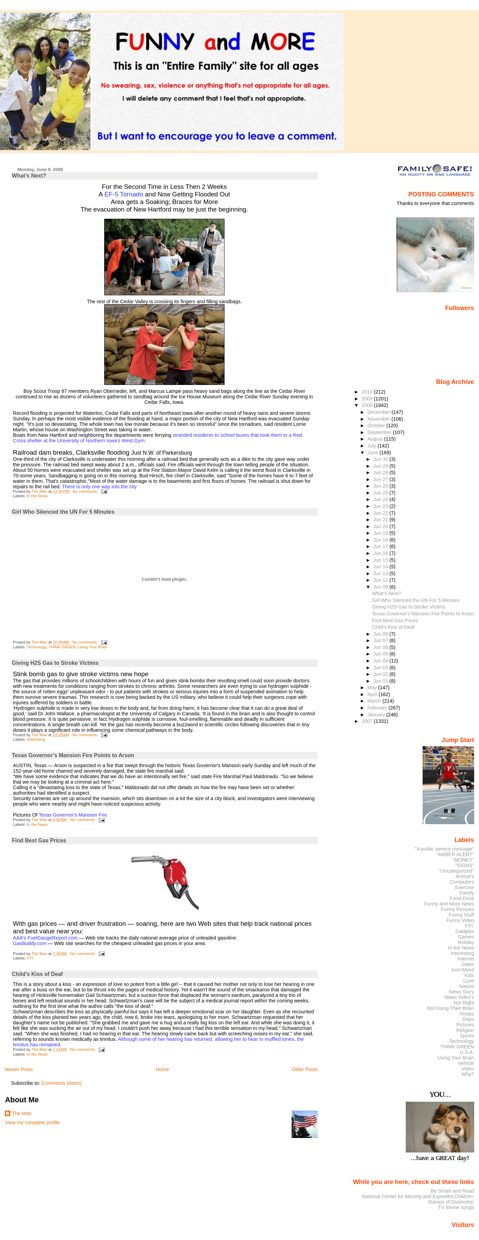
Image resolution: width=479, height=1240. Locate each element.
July (373, 445)
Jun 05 (381, 654)
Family (466, 893)
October (377, 425)
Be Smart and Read (452, 1191)
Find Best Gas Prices (39, 840)
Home (162, 1069)
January (377, 714)
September (380, 432)
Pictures (465, 1024)
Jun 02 (381, 674)
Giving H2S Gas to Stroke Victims (55, 663)
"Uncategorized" (456, 871)
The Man (21, 1113)
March (375, 701)
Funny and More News (449, 904)
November (380, 419)
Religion (465, 1030)
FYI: (30, 958)
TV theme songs (456, 1207)
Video (467, 1068)
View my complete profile (32, 1122)
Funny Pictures (457, 909)
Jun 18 (381, 540)
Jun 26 (381, 486)
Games (466, 937)
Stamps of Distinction (451, 1202)
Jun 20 (381, 526)
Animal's (465, 876)
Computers (462, 882)
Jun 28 (381, 472)
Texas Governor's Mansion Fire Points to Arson (73, 755)
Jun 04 (381, 660)
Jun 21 (381, 519)
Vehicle (466, 1063)
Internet (465, 959)
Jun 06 (381, 647)
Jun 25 (381, 493)
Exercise (464, 887)
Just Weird (462, 969)
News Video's (459, 997)
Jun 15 (381, 560)
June (374, 452)
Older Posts (305, 1069)
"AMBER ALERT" (455, 854)
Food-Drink (462, 898)
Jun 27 (381, 479)
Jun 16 (381, 553)
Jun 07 (381, 640)
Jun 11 (381, 580)
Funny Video (460, 920)
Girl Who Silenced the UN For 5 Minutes (63, 512)
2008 (367, 405)
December (380, 412)
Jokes (467, 964)
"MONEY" (463, 860)
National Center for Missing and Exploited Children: (418, 1196)
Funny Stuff (461, 915)
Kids (469, 975)
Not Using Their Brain (450, 1008)
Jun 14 (381, 566)
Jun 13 (381, 573)
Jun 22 (381, 513)
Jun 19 (381, 533)
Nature (466, 986)
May (373, 687)
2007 (367, 721)
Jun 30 (381, 459)
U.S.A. (467, 1052)
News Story (461, 991)
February (378, 707)
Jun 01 (381, 681)
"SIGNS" (464, 865)
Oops (468, 1019)
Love (468, 980)
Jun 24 (381, 499)
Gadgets (464, 931)
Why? (467, 1074)
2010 (367, 392)
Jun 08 (381, 634)
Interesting (36, 739)
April (373, 694)
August (376, 439)
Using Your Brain (92, 647)
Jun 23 (381, 506)
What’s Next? (29, 176)
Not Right (464, 1002)
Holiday (466, 942)
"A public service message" (444, 849)
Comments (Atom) (62, 1083)
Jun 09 (381, 587)
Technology (36, 647)
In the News (37, 496)
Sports (467, 1035)
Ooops (466, 1013)
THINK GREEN (62, 647)
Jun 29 (381, 466)
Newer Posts (19, 1069)
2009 (367, 398)
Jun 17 (381, 546)
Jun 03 (381, 667)
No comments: (86, 491)
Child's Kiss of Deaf (37, 974)
